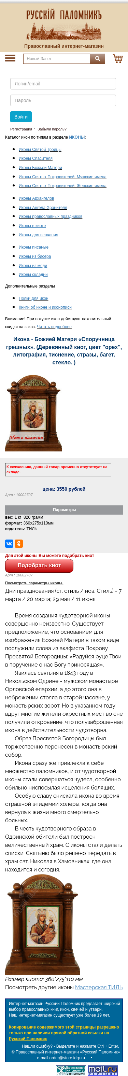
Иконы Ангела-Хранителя (43, 207)
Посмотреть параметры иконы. (34, 583)
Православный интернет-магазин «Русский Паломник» (68, 1052)
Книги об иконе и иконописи (45, 307)
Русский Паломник (28, 1038)
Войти (21, 117)
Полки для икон (33, 298)
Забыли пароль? (52, 129)
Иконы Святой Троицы (40, 149)
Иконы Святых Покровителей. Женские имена (62, 185)
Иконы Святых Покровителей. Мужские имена (62, 176)
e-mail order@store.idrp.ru (61, 1058)
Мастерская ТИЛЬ (99, 987)
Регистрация (21, 129)
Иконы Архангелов (36, 198)
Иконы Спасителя (36, 158)
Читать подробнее (54, 326)
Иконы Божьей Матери (40, 167)
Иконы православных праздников (50, 216)
